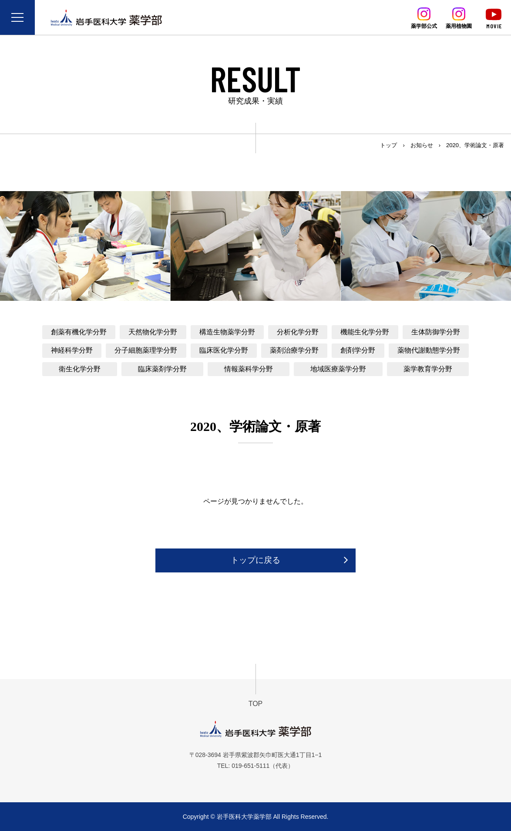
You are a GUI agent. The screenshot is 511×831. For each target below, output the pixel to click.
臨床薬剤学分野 (162, 369)
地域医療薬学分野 (338, 369)
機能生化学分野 (364, 332)
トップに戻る (255, 560)
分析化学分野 (298, 332)
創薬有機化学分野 (79, 332)
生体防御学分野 (435, 332)
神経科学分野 (72, 350)
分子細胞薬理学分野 (145, 350)
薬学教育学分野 (427, 369)
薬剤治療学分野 (294, 350)
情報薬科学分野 (248, 369)
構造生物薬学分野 (227, 332)
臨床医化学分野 (223, 350)
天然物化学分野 (152, 332)
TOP (256, 703)
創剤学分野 (357, 350)
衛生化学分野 (80, 369)
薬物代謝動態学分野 (428, 350)
